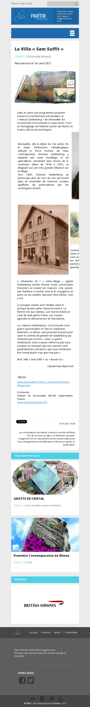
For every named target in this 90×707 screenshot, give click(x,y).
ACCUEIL (33, 632)
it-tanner (56, 703)
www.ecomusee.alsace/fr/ (32, 402)
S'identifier (71, 632)
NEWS (57, 632)
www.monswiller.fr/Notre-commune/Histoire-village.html (44, 383)
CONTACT (46, 632)
